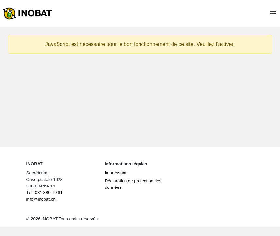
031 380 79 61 (48, 192)
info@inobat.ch (41, 199)
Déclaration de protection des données (133, 184)
